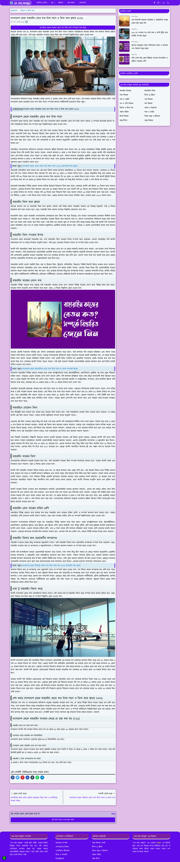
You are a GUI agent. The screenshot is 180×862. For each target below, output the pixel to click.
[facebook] (154, 2)
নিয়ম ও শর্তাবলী (61, 854)
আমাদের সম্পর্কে (61, 842)
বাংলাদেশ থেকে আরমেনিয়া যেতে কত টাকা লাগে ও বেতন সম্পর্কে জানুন (50, 368)
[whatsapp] (158, 2)
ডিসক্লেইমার (60, 858)
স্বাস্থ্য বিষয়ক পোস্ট (98, 842)
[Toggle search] (168, 3)
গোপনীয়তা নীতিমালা (63, 850)
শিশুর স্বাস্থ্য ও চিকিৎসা (100, 850)
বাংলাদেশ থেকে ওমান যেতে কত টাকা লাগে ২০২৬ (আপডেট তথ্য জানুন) (50, 166)
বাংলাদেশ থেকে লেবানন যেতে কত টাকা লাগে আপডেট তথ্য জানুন (63, 27)
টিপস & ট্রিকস (97, 846)
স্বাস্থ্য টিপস (134, 29)
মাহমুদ (158, 842)
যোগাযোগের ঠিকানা (62, 846)
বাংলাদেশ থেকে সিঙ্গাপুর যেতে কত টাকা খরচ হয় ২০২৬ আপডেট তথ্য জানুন (51, 565)
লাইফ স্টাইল (96, 854)
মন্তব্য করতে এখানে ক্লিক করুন (63, 820)
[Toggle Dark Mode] (164, 3)
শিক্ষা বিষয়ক (134, 17)
